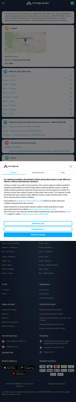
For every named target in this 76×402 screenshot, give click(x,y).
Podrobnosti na (38, 172)
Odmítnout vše (38, 223)
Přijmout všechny (38, 235)
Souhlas (13, 172)
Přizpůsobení (37, 229)
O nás (62, 172)
